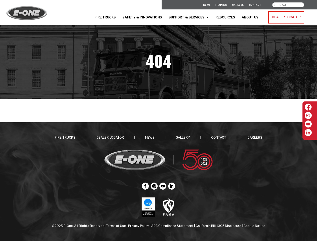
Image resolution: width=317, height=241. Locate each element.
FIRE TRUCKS (105, 17)
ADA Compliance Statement (172, 226)
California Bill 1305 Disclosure (218, 226)
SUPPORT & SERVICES (189, 17)
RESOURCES (225, 17)
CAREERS (238, 5)
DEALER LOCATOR (286, 17)
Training (221, 5)
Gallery (183, 137)
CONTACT (255, 5)
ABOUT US (250, 17)
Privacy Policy (138, 226)
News (206, 5)
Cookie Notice (254, 226)
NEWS (150, 137)
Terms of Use (116, 226)
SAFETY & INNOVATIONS (142, 17)
